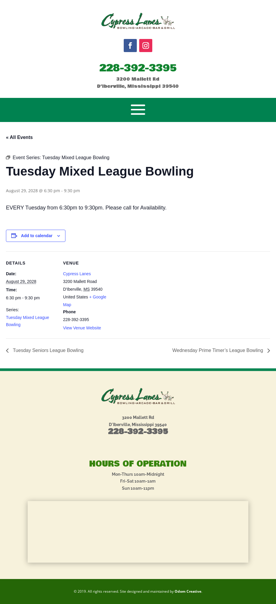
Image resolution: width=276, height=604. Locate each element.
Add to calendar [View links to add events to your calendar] (37, 235)
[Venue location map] (151, 292)
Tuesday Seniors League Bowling (48, 350)
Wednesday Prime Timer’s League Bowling (218, 350)
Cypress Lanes (77, 273)
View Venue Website (82, 328)
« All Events (19, 137)
